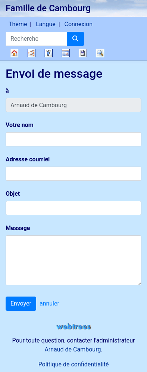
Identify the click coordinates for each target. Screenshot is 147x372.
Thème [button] (18, 24)
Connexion (79, 24)
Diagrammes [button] (31, 53)
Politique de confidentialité (73, 364)
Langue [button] (45, 24)
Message (18, 228)
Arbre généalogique (14, 53)
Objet (13, 193)
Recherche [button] (100, 53)
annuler (49, 303)
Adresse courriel (28, 159)
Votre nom (20, 124)
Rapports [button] (83, 53)
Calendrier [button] (66, 53)
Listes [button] (48, 53)
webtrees (73, 327)
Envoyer (20, 303)
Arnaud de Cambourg (72, 349)
